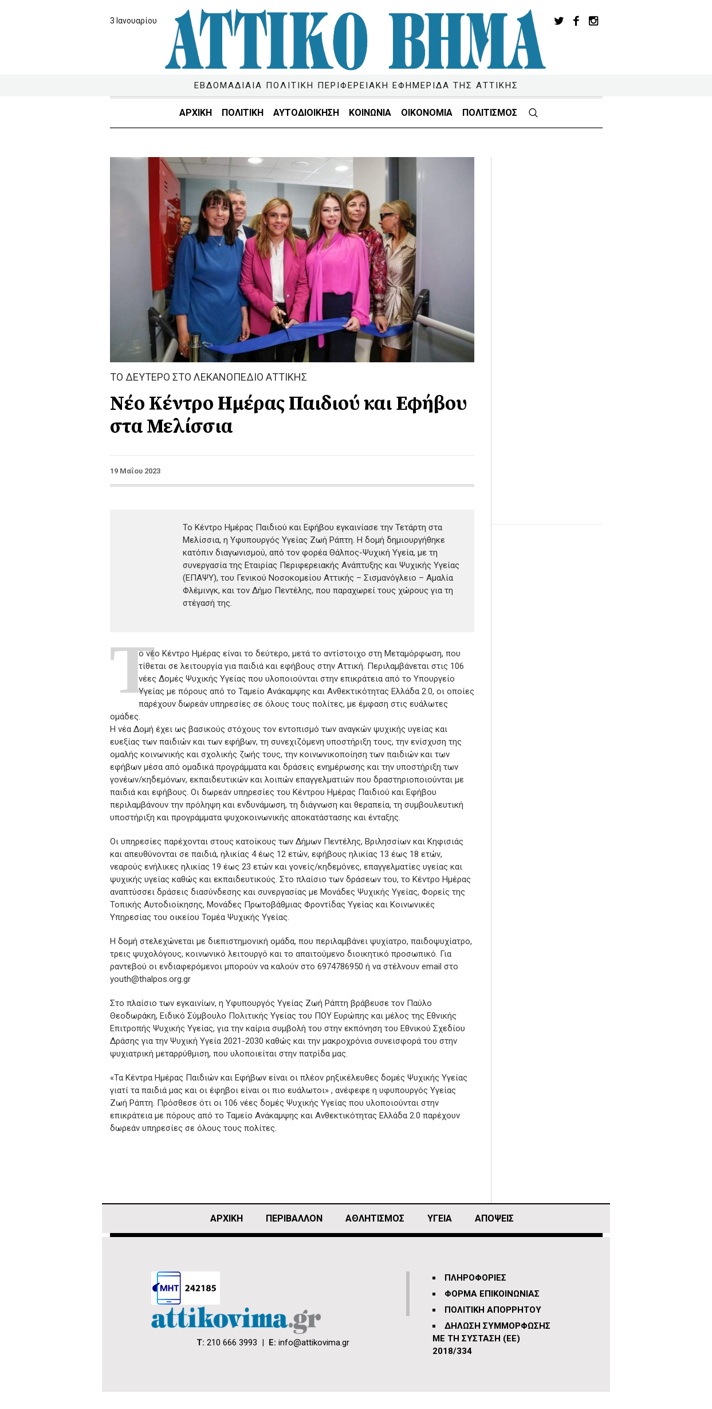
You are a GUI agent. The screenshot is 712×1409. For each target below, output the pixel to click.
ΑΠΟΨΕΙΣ (494, 1218)
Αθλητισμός (374, 1218)
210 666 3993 (232, 1342)
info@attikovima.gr (313, 1342)
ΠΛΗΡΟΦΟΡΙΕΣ (475, 1278)
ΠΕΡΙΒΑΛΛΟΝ (294, 1218)
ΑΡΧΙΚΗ (226, 1218)
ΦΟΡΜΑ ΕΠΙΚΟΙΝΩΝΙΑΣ (492, 1294)
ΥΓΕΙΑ (439, 1218)
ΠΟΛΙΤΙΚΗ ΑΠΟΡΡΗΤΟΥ (492, 1310)
